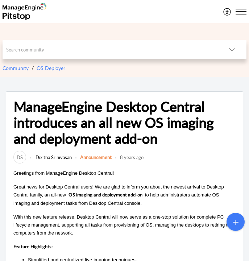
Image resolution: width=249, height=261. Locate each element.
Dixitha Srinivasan (53, 157)
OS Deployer (51, 68)
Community (16, 68)
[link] (19, 157)
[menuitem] (227, 11)
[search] (110, 49)
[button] (227, 11)
